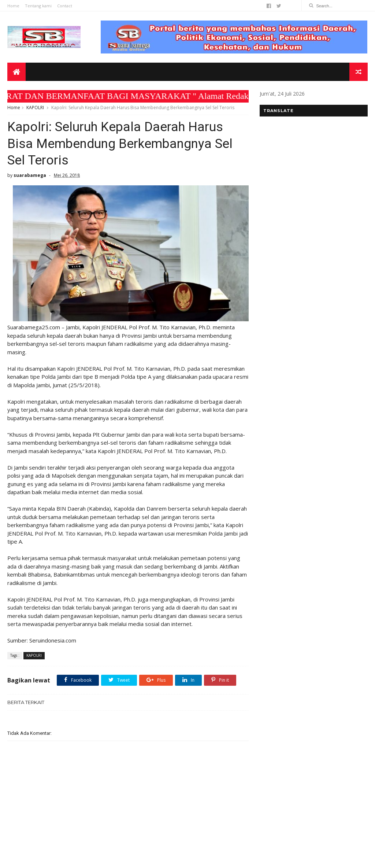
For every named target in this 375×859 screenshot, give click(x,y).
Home (13, 5)
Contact (64, 5)
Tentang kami (38, 5)
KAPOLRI (35, 107)
